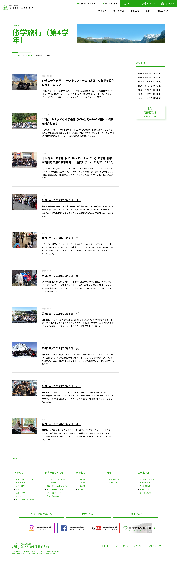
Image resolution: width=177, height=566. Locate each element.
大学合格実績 (114, 479)
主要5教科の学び (54, 496)
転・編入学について (148, 489)
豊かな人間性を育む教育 (57, 479)
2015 (140, 94)
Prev (22, 528)
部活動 (80, 489)
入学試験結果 (145, 486)
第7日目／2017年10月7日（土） (61, 238)
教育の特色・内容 (54, 472)
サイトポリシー (139, 546)
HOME (19, 55)
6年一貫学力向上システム (57, 486)
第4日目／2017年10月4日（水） (61, 348)
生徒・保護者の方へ (41, 513)
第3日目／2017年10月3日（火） (61, 386)
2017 (140, 86)
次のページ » (17, 459)
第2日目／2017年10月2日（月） (61, 424)
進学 (109, 472)
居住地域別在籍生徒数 (25, 499)
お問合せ (151, 3)
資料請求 (170, 3)
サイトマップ (114, 546)
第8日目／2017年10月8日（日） (61, 200)
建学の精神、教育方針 (25, 479)
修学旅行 (29, 55)
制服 (17, 489)
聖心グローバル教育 (55, 489)
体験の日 (81, 482)
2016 (140, 90)
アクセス (132, 3)
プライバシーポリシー (157, 546)
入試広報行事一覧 (147, 479)
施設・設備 (20, 486)
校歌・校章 (20, 492)
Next (155, 528)
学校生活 (80, 472)
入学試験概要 (145, 482)
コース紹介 (51, 482)
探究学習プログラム (55, 492)
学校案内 (18, 472)
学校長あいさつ (22, 482)
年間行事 (81, 479)
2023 (140, 77)
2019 (140, 81)
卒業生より (113, 482)
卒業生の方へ (135, 513)
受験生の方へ (145, 472)
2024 (140, 73)
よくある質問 (145, 492)
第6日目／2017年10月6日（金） (61, 276)
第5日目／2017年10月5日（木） (61, 313)
